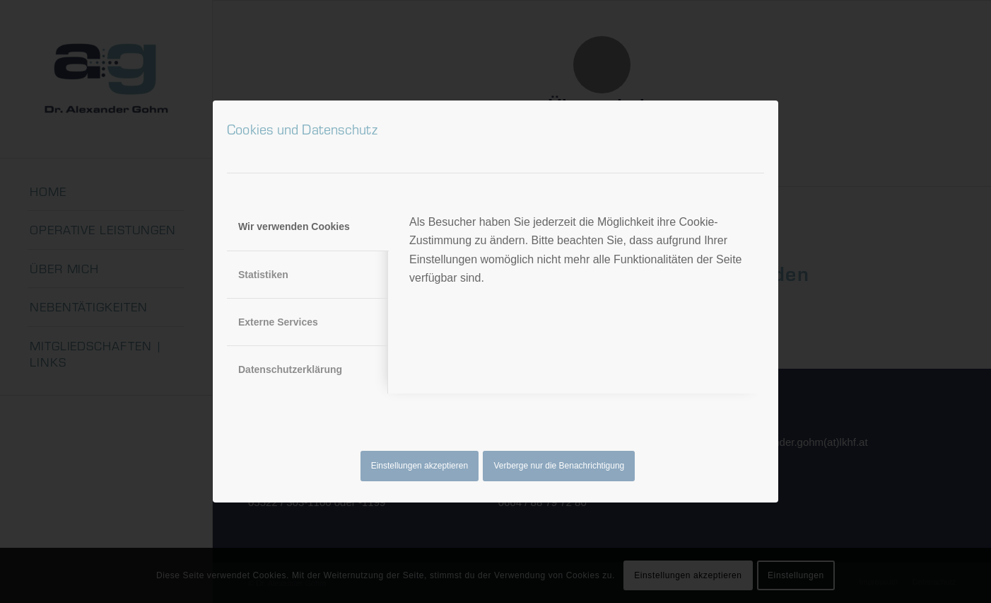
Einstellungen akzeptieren (419, 466)
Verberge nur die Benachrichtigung (559, 466)
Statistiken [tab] (263, 274)
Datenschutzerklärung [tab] (290, 369)
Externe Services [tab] (278, 322)
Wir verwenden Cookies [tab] (294, 226)
